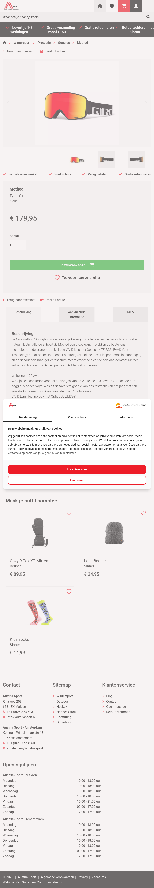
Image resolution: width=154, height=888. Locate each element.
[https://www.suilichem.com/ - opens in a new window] (131, 405)
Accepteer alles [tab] (77, 469)
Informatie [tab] (126, 417)
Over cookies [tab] (77, 417)
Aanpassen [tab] (77, 480)
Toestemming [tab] (28, 417)
